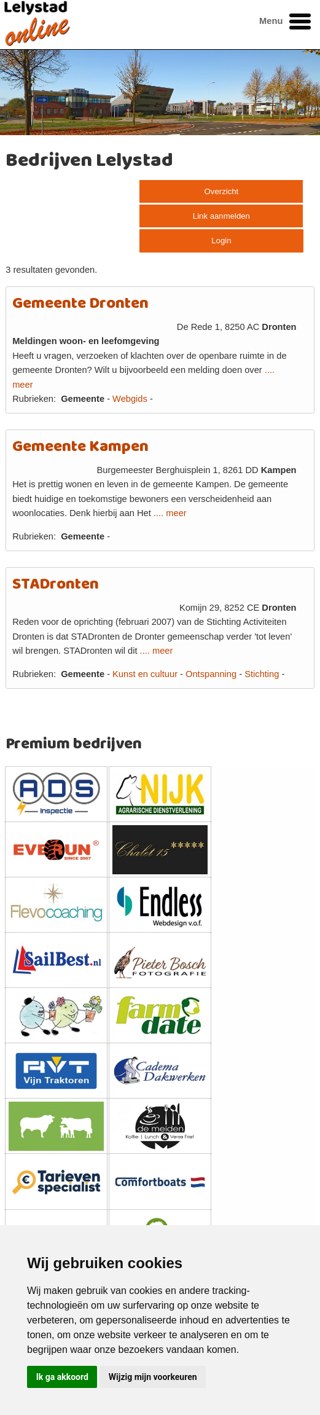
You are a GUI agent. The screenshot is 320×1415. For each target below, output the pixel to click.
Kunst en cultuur (145, 674)
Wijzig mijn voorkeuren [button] (153, 1377)
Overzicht (222, 191)
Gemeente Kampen (80, 447)
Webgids (129, 399)
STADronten (55, 584)
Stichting (261, 674)
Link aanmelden (221, 216)
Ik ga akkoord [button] (62, 1377)
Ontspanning (210, 674)
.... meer (170, 513)
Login (221, 240)
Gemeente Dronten (80, 303)
